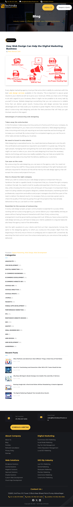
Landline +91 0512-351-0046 (56, 497)
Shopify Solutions (10, 475)
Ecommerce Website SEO (14, 281)
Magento (8, 302)
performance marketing (14, 310)
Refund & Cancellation (12, 448)
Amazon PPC (9, 261)
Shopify (8, 326)
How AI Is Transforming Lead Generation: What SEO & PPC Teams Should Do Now (37, 367)
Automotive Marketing (45, 475)
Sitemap (8, 453)
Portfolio (8, 445)
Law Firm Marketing (44, 464)
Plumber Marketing (44, 472)
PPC (6, 314)
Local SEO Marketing (44, 450)
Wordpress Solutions (11, 464)
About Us (8, 439)
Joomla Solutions (10, 466)
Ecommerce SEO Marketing (46, 439)
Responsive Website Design (15, 318)
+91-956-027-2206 (12, 1)
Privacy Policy (9, 450)
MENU (48, 7)
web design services (17, 93)
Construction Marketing (45, 477)
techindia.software (48, 1)
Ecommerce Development (14, 277)
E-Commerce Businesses (14, 273)
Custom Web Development (14, 477)
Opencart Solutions (11, 472)
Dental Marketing (43, 466)
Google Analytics (12, 289)
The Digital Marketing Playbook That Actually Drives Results (31, 393)
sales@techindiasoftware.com (29, 1)
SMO (6, 334)
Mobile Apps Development (14, 306)
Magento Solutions (11, 469)
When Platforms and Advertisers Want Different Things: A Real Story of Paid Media (37, 358)
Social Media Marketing (45, 442)
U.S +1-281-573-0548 (14, 497)
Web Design (29, 252)
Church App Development (13, 480)
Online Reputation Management (48, 448)
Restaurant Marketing (44, 469)
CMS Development (11, 265)
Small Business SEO (12, 330)
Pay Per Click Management (46, 445)
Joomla (8, 298)
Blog (6, 442)
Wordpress (9, 346)
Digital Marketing (18, 252)
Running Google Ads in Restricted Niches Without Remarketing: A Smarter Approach (38, 384)
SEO (6, 322)
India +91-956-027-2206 (34, 497)
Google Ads (9, 285)
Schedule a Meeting (20, 427)
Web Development (40, 252)
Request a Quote (64, 7)
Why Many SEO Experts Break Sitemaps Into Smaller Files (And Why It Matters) (36, 376)
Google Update (11, 294)
